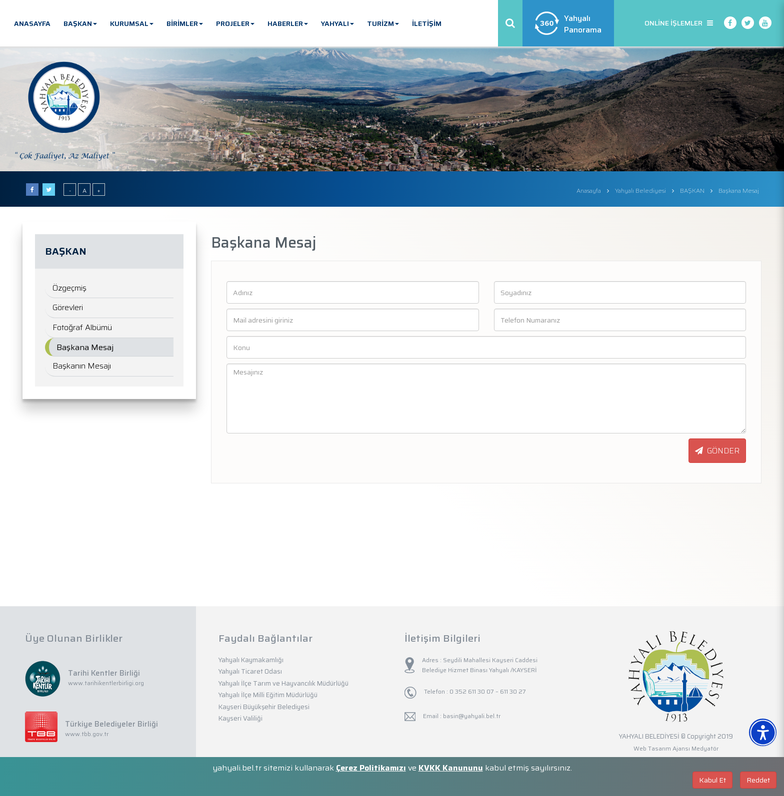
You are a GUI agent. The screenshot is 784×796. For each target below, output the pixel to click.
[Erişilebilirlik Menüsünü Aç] (762, 732)
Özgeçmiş (69, 288)
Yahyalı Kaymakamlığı (251, 660)
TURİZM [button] (383, 23)
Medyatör (705, 748)
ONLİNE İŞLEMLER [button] (678, 22)
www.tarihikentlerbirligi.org (106, 683)
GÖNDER (717, 450)
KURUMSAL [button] (132, 23)
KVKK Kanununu (450, 768)
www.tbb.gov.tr (86, 734)
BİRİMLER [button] (184, 23)
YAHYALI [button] (337, 23)
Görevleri (67, 307)
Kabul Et (712, 780)
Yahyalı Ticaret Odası (250, 671)
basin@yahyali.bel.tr (471, 716)
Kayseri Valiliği (240, 718)
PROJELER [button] (235, 23)
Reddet (758, 780)
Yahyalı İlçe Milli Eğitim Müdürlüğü (268, 695)
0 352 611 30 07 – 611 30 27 (487, 691)
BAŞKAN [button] (80, 23)
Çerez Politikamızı (371, 768)
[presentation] (276, 451)
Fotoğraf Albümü (82, 327)
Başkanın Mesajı (81, 366)
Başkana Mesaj (85, 347)
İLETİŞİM (427, 23)
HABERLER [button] (288, 23)
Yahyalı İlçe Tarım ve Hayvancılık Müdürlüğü (283, 683)
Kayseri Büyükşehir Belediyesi (264, 707)
